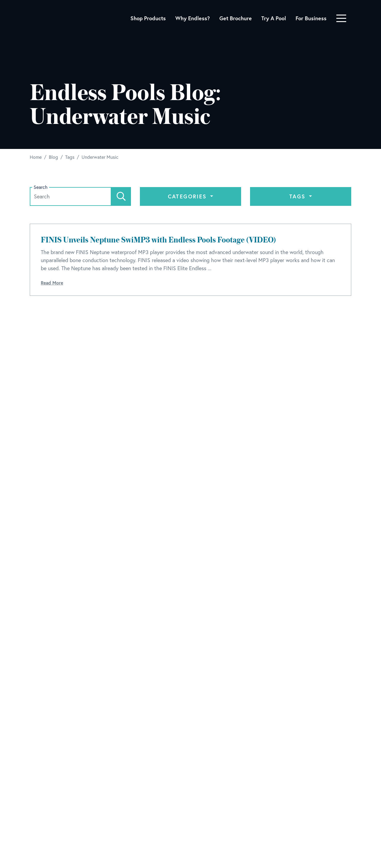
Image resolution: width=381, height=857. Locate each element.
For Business (311, 18)
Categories (188, 196)
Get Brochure (235, 18)
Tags (298, 196)
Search (41, 187)
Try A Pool (273, 18)
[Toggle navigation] (341, 18)
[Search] (121, 196)
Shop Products (148, 18)
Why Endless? (192, 18)
